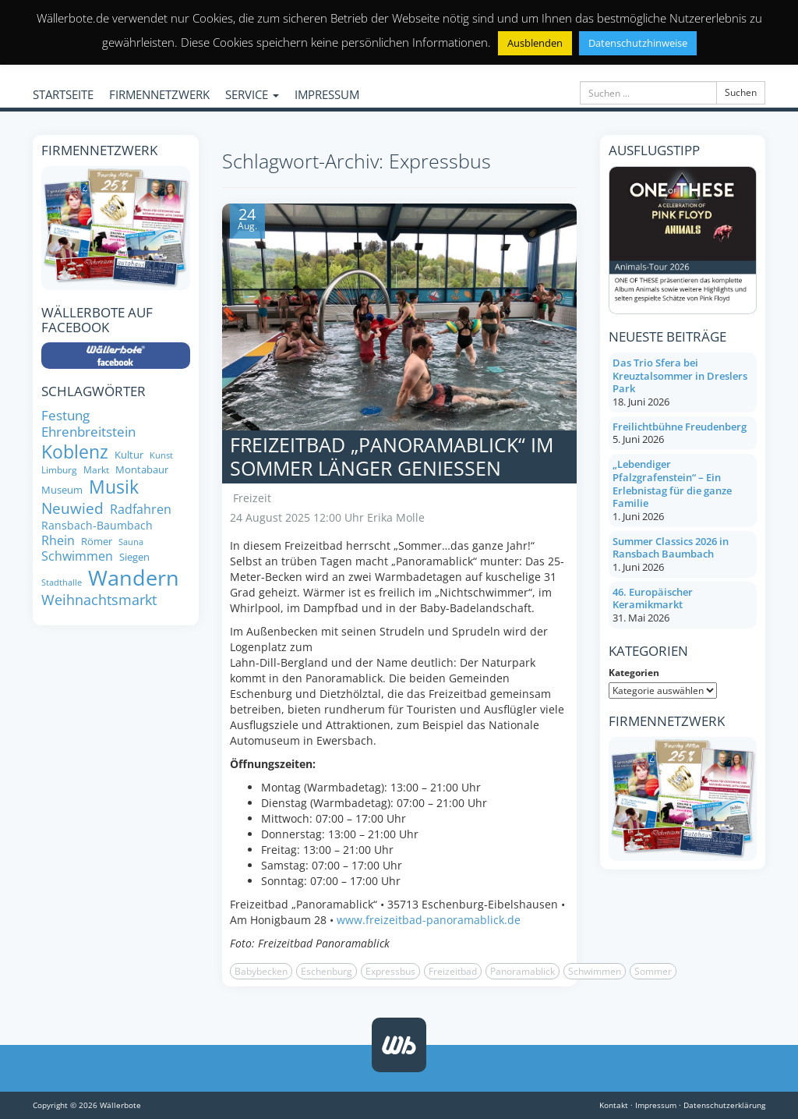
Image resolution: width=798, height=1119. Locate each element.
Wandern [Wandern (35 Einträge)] (133, 578)
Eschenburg (326, 971)
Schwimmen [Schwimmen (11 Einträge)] (77, 556)
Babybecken (261, 971)
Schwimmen (594, 971)
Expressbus (390, 971)
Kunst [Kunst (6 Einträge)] (161, 456)
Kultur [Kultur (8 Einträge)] (129, 455)
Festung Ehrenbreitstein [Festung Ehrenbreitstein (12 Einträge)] (88, 424)
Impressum (655, 1105)
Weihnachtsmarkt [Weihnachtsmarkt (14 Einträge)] (99, 600)
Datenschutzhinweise (637, 43)
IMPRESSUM (327, 94)
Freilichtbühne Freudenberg (680, 427)
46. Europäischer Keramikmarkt (653, 598)
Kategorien (634, 672)
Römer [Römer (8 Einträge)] (96, 541)
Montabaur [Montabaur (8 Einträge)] (141, 469)
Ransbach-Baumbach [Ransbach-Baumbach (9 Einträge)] (97, 526)
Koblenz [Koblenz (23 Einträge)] (74, 452)
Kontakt (613, 1105)
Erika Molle (396, 517)
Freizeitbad (453, 971)
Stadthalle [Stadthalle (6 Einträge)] (61, 583)
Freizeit (252, 497)
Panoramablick (522, 971)
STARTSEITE (63, 94)
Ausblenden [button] (535, 43)
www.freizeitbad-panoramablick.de (429, 919)
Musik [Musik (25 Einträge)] (114, 487)
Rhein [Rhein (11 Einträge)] (58, 540)
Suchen (741, 92)
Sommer (653, 971)
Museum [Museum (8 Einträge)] (62, 490)
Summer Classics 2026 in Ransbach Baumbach (671, 547)
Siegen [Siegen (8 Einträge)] (134, 557)
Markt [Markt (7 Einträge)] (96, 470)
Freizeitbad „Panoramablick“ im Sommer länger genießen (391, 456)
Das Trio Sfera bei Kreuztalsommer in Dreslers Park (680, 375)
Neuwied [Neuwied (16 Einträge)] (72, 509)
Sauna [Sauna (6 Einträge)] (130, 542)
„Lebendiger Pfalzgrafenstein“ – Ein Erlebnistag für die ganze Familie (672, 483)
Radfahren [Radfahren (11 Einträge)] (140, 509)
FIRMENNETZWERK (159, 94)
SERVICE (252, 94)
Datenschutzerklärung (724, 1105)
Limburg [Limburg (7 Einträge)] (59, 470)
